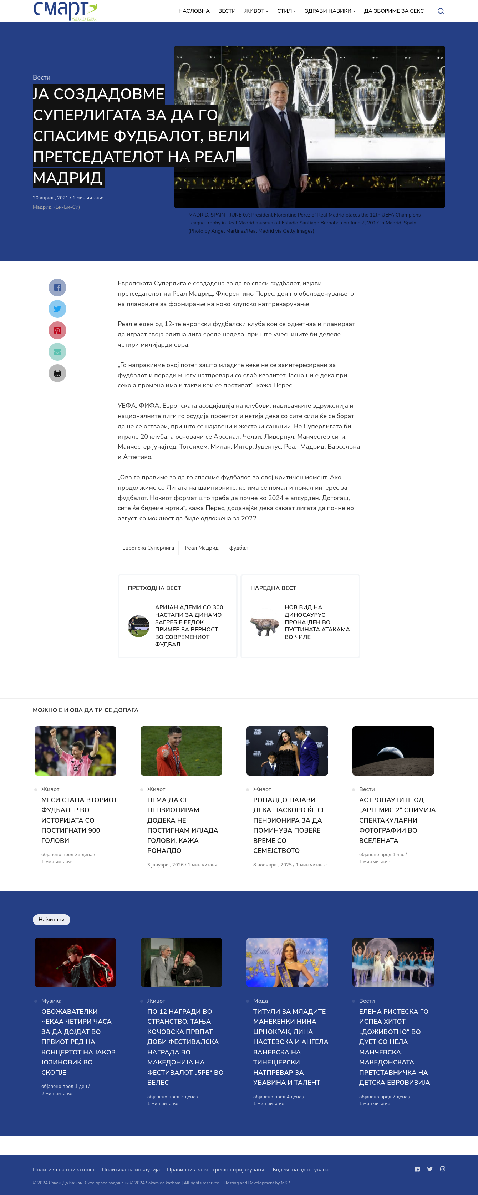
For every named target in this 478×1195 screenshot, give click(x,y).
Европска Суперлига (148, 547)
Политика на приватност (64, 1169)
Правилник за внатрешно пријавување (216, 1169)
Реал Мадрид (201, 547)
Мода (260, 1020)
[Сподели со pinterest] (57, 330)
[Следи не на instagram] (441, 1169)
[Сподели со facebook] (57, 287)
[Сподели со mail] (57, 352)
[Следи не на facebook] (419, 1169)
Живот (50, 795)
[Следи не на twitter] (430, 1169)
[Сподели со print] (57, 373)
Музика (51, 1020)
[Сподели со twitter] (57, 309)
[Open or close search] (441, 11)
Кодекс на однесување (301, 1169)
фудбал (239, 547)
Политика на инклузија (131, 1169)
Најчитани (52, 932)
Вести (41, 77)
